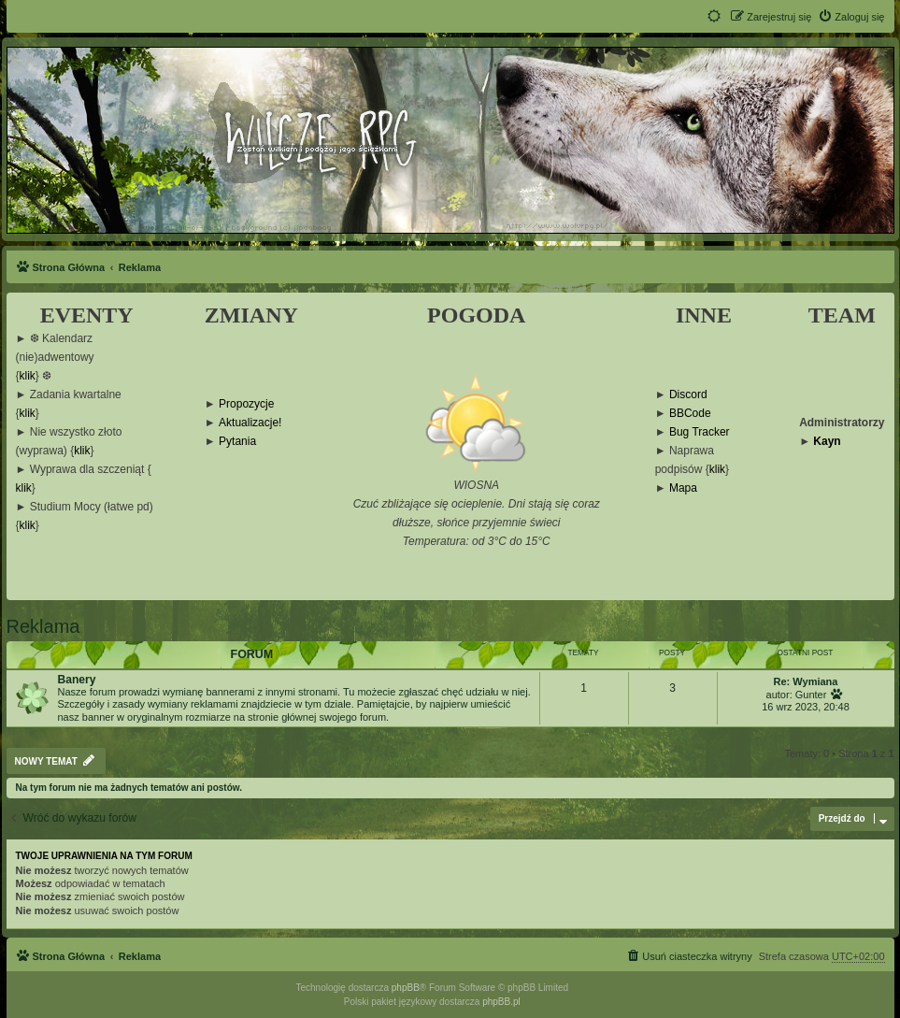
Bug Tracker (699, 432)
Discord (688, 395)
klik (28, 376)
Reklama (43, 626)
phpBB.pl (501, 1001)
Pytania (237, 442)
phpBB (406, 987)
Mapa (683, 488)
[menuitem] (851, 17)
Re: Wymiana (806, 681)
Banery (77, 679)
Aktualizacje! (250, 423)
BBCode (690, 414)
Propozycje (246, 404)
